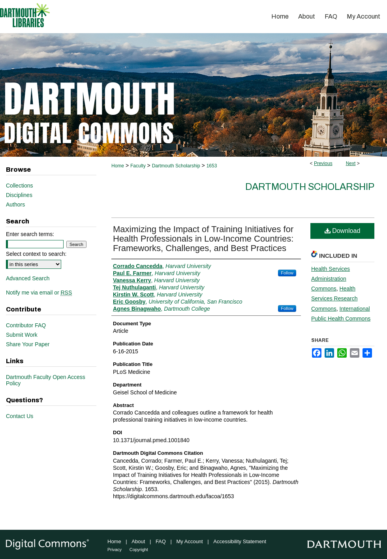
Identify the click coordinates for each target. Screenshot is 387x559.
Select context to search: (36, 254)
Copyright (139, 549)
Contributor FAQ (26, 325)
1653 (212, 166)
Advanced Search (28, 278)
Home (117, 166)
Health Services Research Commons (334, 298)
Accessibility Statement (239, 541)
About (138, 541)
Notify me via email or (39, 292)
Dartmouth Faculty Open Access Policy (45, 380)
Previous (323, 163)
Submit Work (22, 335)
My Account (190, 541)
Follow (287, 272)
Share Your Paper (28, 344)
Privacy (114, 549)
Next (351, 163)
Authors (15, 204)
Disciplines (19, 195)
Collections (19, 185)
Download (343, 230)
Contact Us (19, 416)
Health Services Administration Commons (330, 279)
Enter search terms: (30, 234)
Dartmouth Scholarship (176, 166)
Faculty (138, 166)
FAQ (161, 541)
